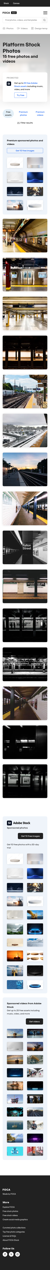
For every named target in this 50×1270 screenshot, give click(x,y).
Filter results (25, 122)
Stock (6, 3)
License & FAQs (9, 1236)
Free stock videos (10, 1215)
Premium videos (40, 113)
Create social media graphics (15, 1219)
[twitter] (11, 1254)
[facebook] (5, 1254)
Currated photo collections (14, 1228)
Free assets (8, 113)
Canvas (16, 3)
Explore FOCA (9, 1207)
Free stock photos (10, 1211)
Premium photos (23, 113)
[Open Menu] (45, 13)
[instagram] (17, 1254)
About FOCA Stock (11, 1240)
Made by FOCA (9, 1194)
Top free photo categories (14, 1232)
